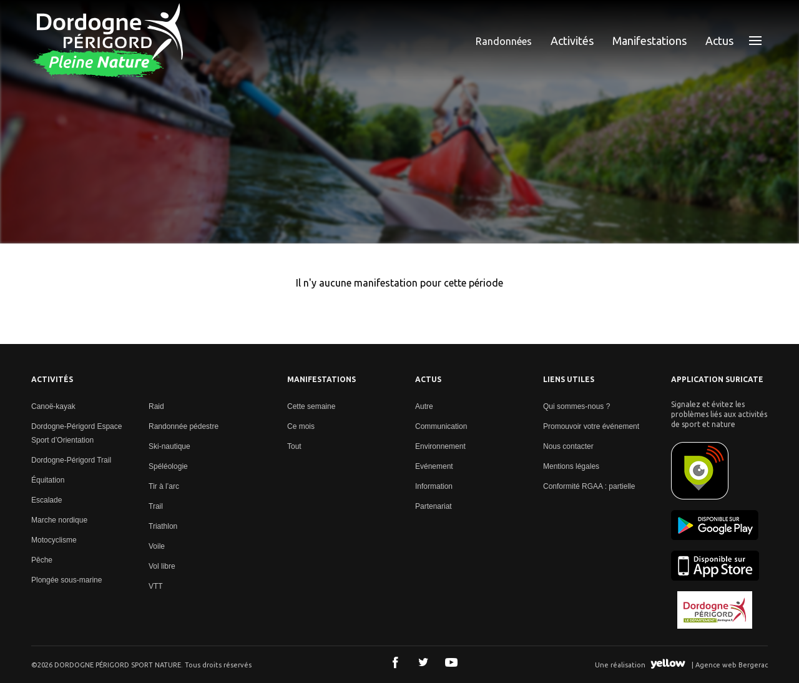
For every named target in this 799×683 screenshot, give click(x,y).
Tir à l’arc (164, 486)
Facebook (395, 662)
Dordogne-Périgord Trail (71, 460)
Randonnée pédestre (183, 426)
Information (434, 486)
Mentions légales (571, 466)
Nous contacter (568, 446)
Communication (441, 426)
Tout (294, 446)
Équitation (47, 480)
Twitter (423, 662)
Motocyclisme (54, 540)
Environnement (440, 446)
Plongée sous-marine (66, 580)
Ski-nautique (169, 446)
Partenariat (433, 506)
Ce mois (301, 426)
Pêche (41, 560)
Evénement (434, 466)
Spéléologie (168, 466)
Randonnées (504, 41)
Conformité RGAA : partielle (589, 486)
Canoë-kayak (53, 406)
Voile (157, 546)
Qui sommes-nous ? (576, 406)
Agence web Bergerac (731, 665)
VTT (156, 586)
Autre (424, 406)
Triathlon (163, 526)
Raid (156, 406)
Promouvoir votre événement (591, 426)
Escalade (46, 500)
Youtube (451, 662)
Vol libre (162, 566)
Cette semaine (311, 406)
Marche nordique (59, 520)
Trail (156, 506)
